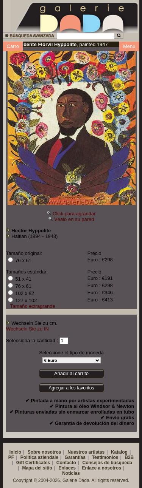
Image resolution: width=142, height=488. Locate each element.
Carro (13, 46)
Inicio (15, 452)
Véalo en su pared (74, 219)
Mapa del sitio (37, 468)
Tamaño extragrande (32, 306)
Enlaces (66, 468)
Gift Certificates (33, 462)
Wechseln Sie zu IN (27, 329)
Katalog (119, 452)
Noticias (71, 473)
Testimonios (105, 457)
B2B (129, 457)
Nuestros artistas (86, 452)
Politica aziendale (39, 457)
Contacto (66, 462)
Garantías (75, 457)
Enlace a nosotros (101, 468)
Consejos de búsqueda (107, 462)
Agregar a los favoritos (71, 388)
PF (11, 457)
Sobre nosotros (44, 452)
